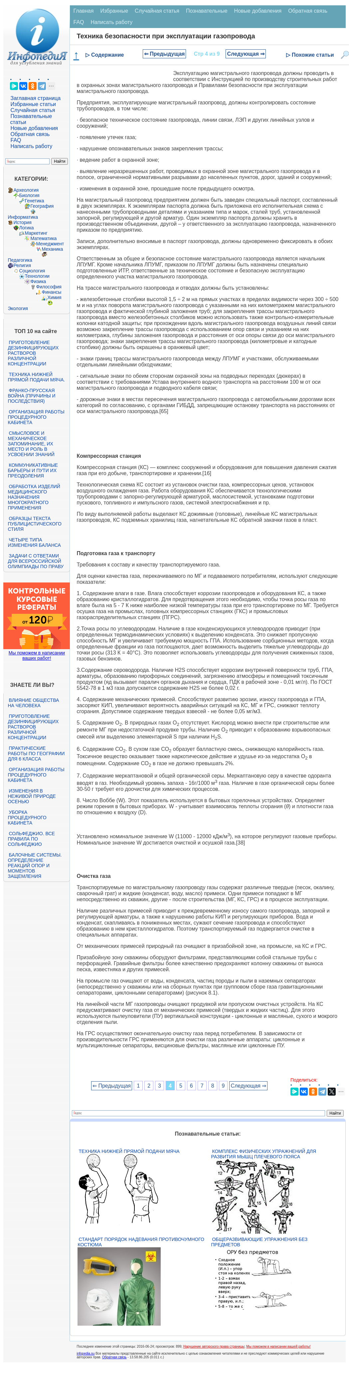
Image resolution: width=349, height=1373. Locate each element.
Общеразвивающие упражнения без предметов (259, 1242)
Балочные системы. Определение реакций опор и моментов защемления (35, 865)
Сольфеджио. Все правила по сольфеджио (31, 839)
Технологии (37, 276)
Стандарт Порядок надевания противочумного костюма (141, 1242)
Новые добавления (34, 128)
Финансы (51, 292)
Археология (26, 190)
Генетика (34, 200)
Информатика (23, 217)
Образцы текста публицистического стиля (34, 524)
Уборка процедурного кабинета (27, 818)
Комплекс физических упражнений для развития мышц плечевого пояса (263, 1154)
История (22, 222)
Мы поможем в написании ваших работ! (37, 655)
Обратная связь (30, 134)
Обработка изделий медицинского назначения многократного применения (34, 497)
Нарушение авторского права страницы (214, 1346)
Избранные (114, 11)
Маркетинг (36, 233)
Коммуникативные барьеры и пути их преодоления (33, 470)
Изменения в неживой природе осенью (32, 796)
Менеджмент (50, 243)
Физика (38, 281)
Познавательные (207, 11)
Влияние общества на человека (33, 703)
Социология (32, 270)
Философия (48, 286)
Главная (83, 11)
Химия (54, 297)
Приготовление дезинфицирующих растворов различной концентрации (33, 353)
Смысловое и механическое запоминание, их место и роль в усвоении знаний (31, 443)
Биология (29, 195)
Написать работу (31, 146)
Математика (43, 238)
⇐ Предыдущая (164, 54)
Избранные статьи (33, 104)
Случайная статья (32, 110)
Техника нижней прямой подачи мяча (129, 1151)
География (42, 206)
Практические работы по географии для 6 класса (36, 754)
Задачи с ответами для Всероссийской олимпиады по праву (36, 561)
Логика (26, 227)
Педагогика (20, 260)
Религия (22, 265)
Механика (52, 249)
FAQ (15, 140)
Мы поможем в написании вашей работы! (278, 1346)
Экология (18, 308)
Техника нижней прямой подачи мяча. (36, 377)
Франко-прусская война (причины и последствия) (31, 396)
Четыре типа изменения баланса (34, 542)
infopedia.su (85, 1353)
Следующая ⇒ (245, 54)
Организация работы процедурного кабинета (36, 417)
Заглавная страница (35, 98)
